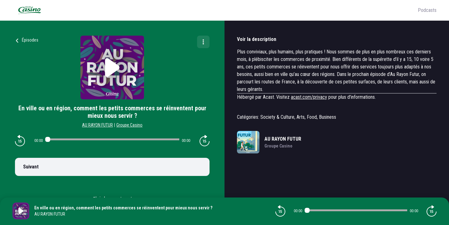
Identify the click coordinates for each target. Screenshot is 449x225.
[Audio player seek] (112, 139)
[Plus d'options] (203, 42)
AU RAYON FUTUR (97, 125)
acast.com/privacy (309, 97)
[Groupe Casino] (215, 10)
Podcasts (427, 10)
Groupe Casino (129, 125)
